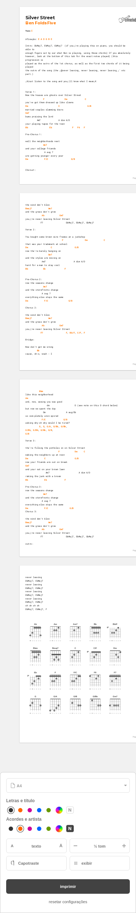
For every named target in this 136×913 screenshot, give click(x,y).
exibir (87, 863)
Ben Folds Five (41, 22)
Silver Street (40, 17)
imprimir (68, 886)
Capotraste (28, 863)
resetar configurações (68, 902)
